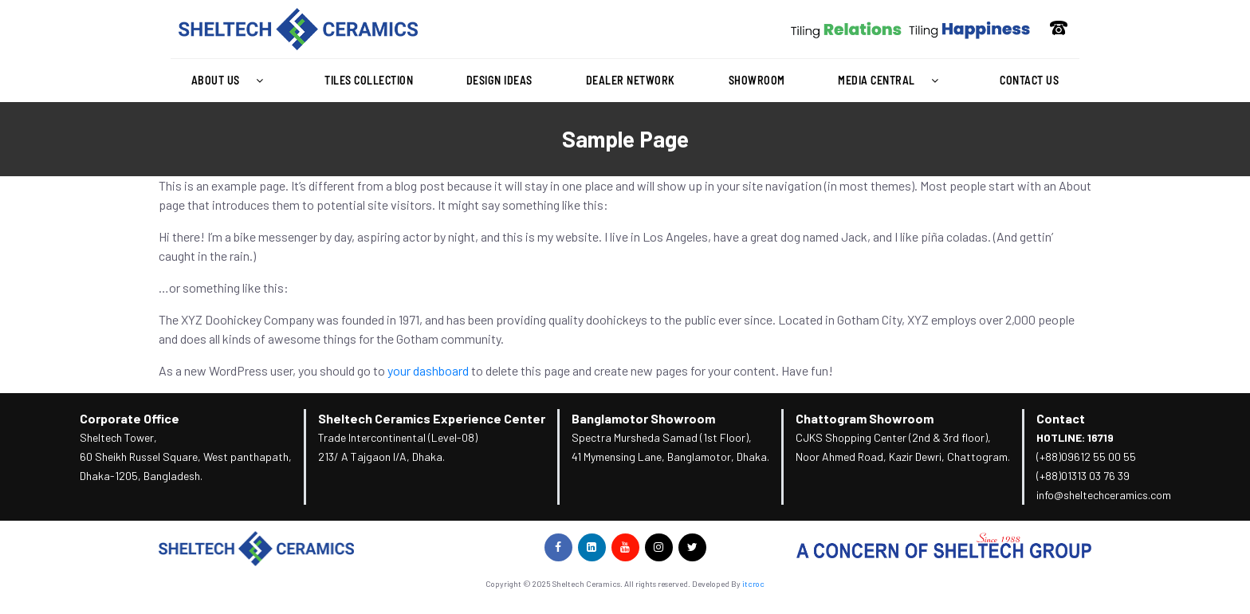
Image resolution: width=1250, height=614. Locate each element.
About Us (231, 80)
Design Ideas (499, 80)
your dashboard (428, 370)
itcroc (753, 583)
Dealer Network (630, 80)
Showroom (757, 80)
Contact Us (1029, 80)
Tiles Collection (368, 80)
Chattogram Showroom (865, 418)
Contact (1060, 418)
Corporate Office (129, 418)
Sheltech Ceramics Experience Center (431, 418)
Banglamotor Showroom (643, 418)
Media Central (892, 80)
